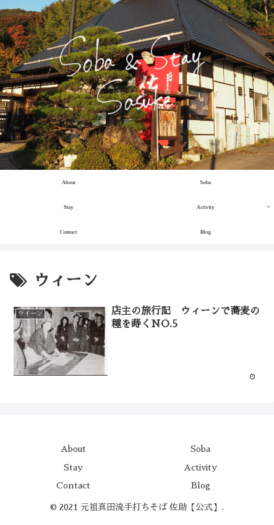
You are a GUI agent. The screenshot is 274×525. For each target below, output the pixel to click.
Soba (200, 448)
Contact (73, 485)
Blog (200, 485)
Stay (73, 467)
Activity (200, 467)
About (73, 448)
